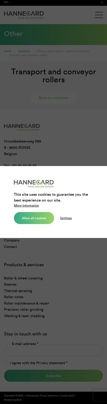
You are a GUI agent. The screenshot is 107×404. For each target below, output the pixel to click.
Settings (66, 218)
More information (26, 205)
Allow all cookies (34, 218)
